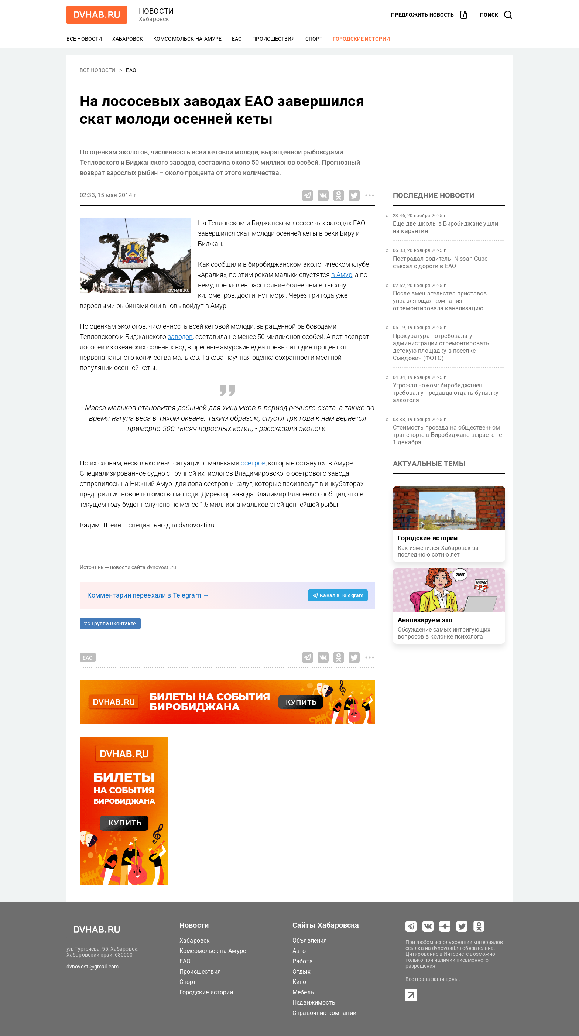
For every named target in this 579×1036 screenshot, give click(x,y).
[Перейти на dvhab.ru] (96, 15)
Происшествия (273, 39)
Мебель (303, 992)
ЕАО (237, 39)
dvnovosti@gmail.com (92, 967)
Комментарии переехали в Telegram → (148, 595)
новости (156, 11)
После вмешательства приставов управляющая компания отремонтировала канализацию (440, 301)
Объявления (309, 940)
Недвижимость (313, 1002)
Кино (299, 981)
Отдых (301, 971)
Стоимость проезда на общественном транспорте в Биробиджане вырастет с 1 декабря (447, 435)
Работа (302, 961)
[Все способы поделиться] (369, 195)
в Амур (341, 274)
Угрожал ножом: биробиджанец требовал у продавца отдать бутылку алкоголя (446, 393)
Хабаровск (127, 39)
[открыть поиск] (496, 14)
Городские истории (361, 39)
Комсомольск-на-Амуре (187, 39)
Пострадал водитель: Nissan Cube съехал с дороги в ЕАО (440, 262)
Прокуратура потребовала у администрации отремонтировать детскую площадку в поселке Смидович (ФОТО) (441, 347)
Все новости (84, 39)
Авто (299, 950)
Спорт (314, 39)
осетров (253, 463)
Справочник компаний (324, 1012)
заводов (180, 337)
